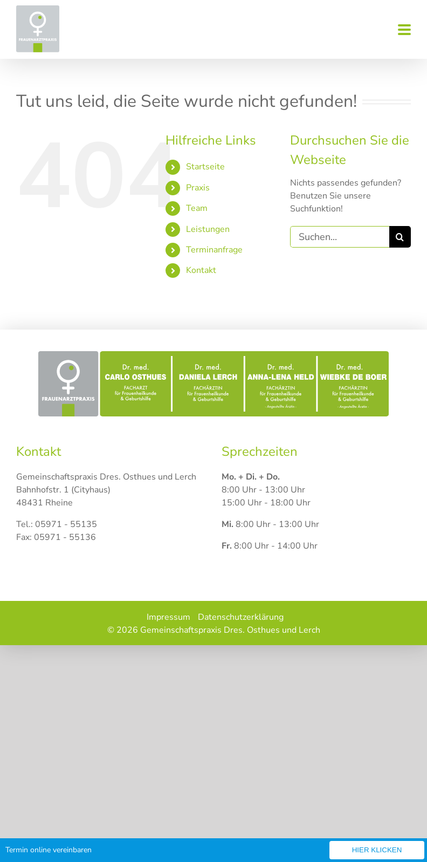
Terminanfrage (214, 250)
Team (197, 208)
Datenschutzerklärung (241, 617)
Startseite (205, 167)
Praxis (198, 188)
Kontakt (201, 270)
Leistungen (208, 229)
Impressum (168, 617)
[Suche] (400, 237)
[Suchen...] (339, 237)
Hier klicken (377, 850)
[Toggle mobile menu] (404, 30)
